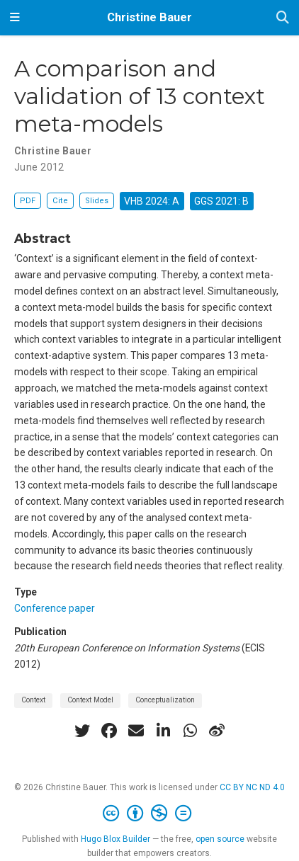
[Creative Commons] (150, 813)
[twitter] (82, 730)
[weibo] (216, 730)
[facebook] (109, 730)
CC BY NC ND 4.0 (252, 787)
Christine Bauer (149, 17)
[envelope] (136, 730)
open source (220, 839)
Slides (96, 200)
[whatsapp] (190, 730)
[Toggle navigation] (15, 17)
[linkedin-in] (163, 730)
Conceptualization (165, 700)
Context (33, 700)
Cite (60, 200)
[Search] (282, 18)
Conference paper (54, 608)
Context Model (90, 700)
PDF (27, 200)
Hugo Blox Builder (115, 839)
